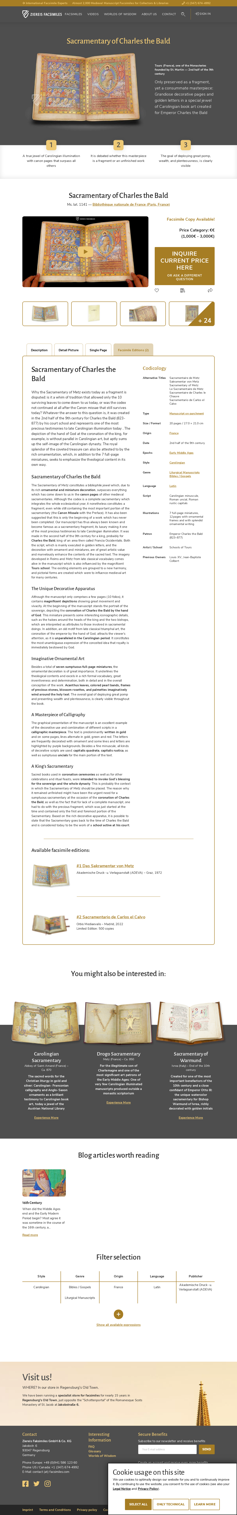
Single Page (98, 350)
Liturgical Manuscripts (184, 472)
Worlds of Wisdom (120, 14)
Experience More (46, 1118)
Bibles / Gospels (180, 476)
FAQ (91, 1447)
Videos (93, 14)
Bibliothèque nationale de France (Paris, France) (131, 204)
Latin (172, 486)
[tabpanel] (46, 1054)
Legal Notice (122, 1489)
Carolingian (177, 463)
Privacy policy (87, 1510)
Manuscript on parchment (186, 413)
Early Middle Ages (181, 453)
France (174, 433)
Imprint (27, 1510)
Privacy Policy (148, 1489)
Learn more (204, 1504)
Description (39, 350)
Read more (30, 1235)
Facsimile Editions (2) (133, 350)
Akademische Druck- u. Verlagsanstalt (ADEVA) (195, 1287)
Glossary (94, 1451)
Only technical (171, 1504)
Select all (138, 1504)
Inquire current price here (184, 265)
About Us (149, 14)
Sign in (203, 14)
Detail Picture (69, 350)
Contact (169, 14)
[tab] (50, 875)
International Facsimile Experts (45, 3)
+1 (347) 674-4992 (196, 3)
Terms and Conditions (55, 1510)
